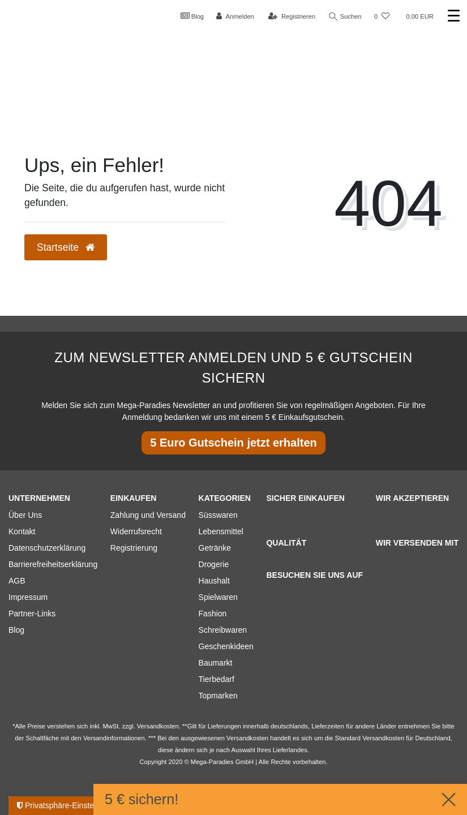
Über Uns (25, 515)
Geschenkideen (226, 646)
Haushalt (214, 580)
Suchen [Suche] (345, 16)
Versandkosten (383, 738)
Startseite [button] (66, 247)
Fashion (213, 613)
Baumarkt (216, 662)
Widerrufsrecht (136, 531)
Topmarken (218, 695)
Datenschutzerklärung (46, 547)
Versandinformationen (114, 738)
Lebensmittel (221, 531)
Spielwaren (218, 597)
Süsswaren (218, 515)
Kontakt (21, 531)
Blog (192, 16)
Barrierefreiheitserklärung (52, 564)
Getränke (215, 547)
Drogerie (214, 564)
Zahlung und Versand (148, 515)
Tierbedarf (216, 679)
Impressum (28, 597)
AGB (16, 580)
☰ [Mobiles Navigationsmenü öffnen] (454, 16)
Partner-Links (31, 613)
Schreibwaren (223, 629)
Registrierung (133, 547)
